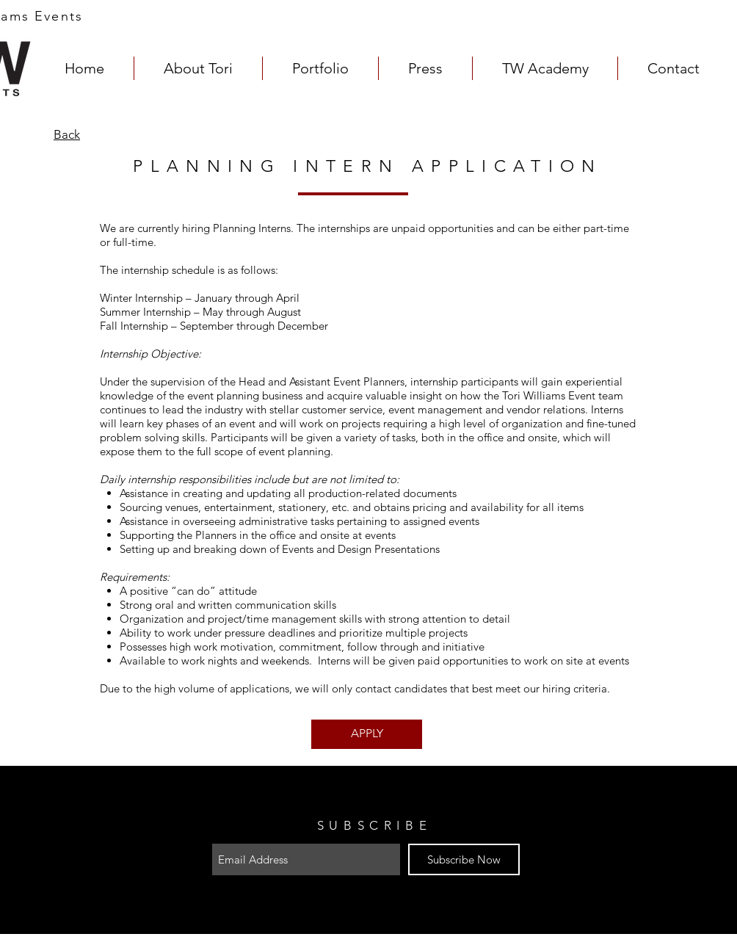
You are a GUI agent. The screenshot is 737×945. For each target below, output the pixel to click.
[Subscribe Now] (464, 859)
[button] (320, 68)
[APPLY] (366, 734)
